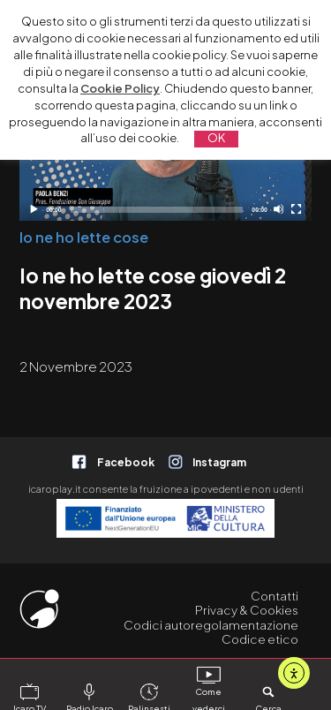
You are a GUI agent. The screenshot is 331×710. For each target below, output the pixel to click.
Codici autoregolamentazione (211, 624)
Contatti (274, 595)
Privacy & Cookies (246, 609)
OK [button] (216, 138)
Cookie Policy (120, 88)
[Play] (33, 209)
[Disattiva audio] (278, 209)
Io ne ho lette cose (83, 237)
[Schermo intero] (296, 209)
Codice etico (260, 638)
